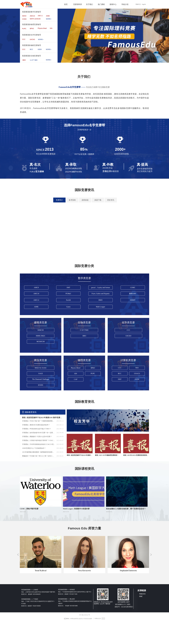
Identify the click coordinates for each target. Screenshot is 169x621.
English (144, 4)
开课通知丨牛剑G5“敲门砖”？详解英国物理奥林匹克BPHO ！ (38, 421)
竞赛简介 (59, 200)
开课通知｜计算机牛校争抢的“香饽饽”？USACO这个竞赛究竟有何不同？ (38, 440)
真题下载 (97, 200)
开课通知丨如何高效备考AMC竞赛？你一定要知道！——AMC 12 (38, 432)
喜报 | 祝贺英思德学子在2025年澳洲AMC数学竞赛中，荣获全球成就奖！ (42, 417)
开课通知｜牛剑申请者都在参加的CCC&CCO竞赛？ (38, 444)
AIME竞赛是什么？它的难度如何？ (34, 448)
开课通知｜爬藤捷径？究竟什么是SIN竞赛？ (37, 436)
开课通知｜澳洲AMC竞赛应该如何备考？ (36, 425)
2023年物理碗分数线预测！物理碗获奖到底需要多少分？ (38, 452)
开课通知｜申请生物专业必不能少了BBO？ (36, 429)
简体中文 (138, 4)
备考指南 (72, 200)
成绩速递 (85, 200)
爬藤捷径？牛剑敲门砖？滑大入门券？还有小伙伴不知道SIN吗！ (38, 456)
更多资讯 (110, 200)
